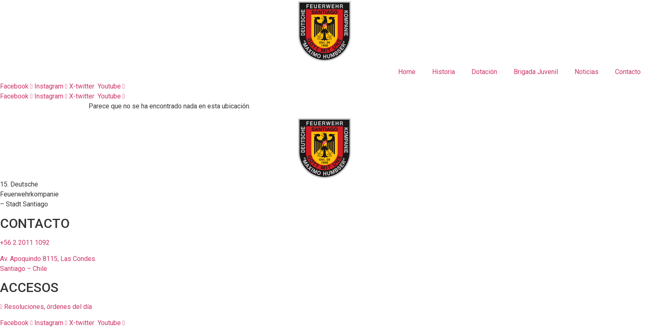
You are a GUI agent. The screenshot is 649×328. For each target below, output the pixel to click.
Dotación (484, 72)
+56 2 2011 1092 (25, 243)
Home (407, 72)
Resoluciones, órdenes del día (46, 307)
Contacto (628, 72)
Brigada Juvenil (536, 72)
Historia (443, 72)
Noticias (586, 72)
